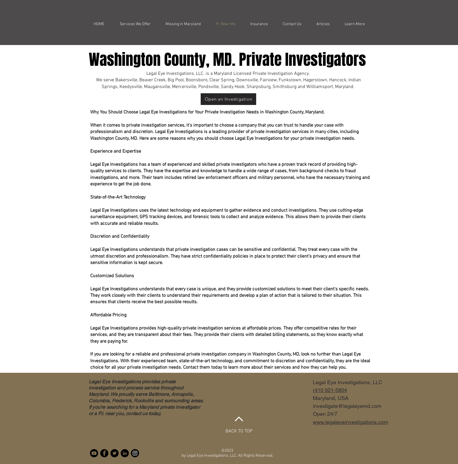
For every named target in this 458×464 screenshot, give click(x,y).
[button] (354, 24)
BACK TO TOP (238, 431)
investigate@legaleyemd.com (347, 406)
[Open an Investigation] (228, 99)
